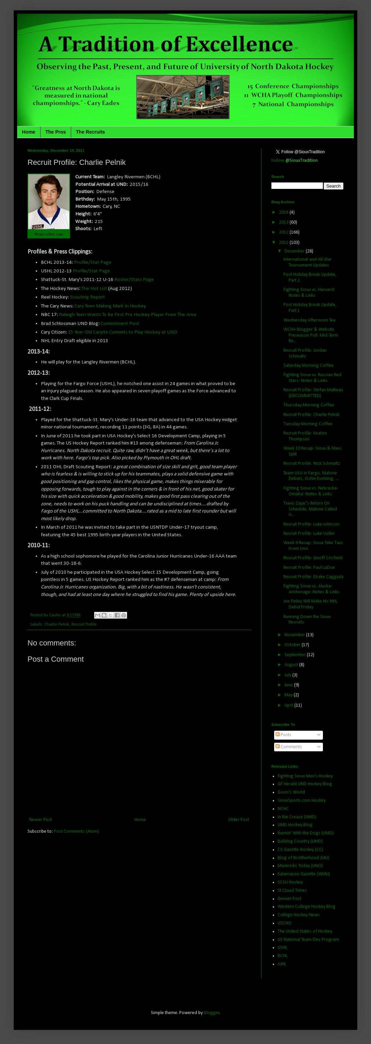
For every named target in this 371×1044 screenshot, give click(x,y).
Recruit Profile (84, 624)
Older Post (238, 819)
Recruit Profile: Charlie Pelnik (311, 414)
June (289, 685)
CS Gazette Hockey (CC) (300, 849)
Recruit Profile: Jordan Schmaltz (305, 353)
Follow (294, 160)
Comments (289, 747)
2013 (284, 222)
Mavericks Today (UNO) (300, 865)
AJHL (282, 964)
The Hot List (94, 288)
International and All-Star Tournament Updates (307, 262)
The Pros (55, 132)
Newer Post (40, 819)
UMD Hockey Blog (295, 825)
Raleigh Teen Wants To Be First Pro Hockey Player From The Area (127, 314)
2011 (284, 242)
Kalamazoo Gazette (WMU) (304, 874)
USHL (283, 947)
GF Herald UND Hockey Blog (305, 784)
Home (28, 132)
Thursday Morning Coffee (308, 405)
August (291, 664)
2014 (284, 212)
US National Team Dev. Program (308, 939)
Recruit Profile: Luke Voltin (309, 533)
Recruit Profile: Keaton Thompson (305, 436)
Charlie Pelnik (56, 624)
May (289, 695)
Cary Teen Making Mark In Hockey (110, 306)
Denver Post (289, 898)
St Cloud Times (292, 890)
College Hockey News (299, 915)
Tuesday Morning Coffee (308, 424)
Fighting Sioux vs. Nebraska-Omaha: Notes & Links (310, 491)
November (295, 635)
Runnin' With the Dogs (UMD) (306, 833)
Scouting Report (87, 297)
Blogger (212, 1012)
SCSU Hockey (290, 882)
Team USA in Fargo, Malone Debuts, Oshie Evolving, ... (311, 476)
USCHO (285, 923)
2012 (284, 232)
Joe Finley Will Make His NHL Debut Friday (310, 604)
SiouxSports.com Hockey (302, 800)
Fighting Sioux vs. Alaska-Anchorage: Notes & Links (311, 589)
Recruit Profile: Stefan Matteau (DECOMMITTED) (313, 393)
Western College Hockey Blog (307, 906)
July (288, 675)
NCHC (283, 808)
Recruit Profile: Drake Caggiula (313, 577)
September (295, 655)
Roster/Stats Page (134, 279)
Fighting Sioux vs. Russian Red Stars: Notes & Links (312, 377)
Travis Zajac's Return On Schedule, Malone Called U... (310, 509)
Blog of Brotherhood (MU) (303, 858)
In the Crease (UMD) (297, 817)
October (293, 645)
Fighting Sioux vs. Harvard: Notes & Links (309, 292)
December (295, 251)
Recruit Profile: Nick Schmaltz (311, 463)
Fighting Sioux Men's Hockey (305, 776)
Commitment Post (120, 323)
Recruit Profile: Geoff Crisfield (312, 558)
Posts (283, 735)
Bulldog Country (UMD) (300, 841)
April (289, 705)
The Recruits (90, 132)
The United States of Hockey (305, 931)
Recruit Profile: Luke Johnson (311, 524)
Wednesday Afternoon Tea (309, 320)
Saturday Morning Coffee (308, 365)
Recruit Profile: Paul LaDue (309, 567)
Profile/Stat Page (92, 262)
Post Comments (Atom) (76, 831)
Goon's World (291, 792)
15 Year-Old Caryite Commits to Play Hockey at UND (122, 332)
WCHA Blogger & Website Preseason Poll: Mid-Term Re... (310, 335)
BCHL (283, 955)
